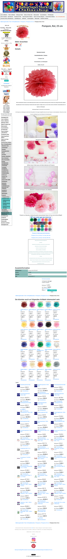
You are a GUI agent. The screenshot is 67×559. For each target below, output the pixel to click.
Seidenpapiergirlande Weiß (25, 402)
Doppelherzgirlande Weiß (25, 384)
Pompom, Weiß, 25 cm (56, 349)
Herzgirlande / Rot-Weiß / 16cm (26, 439)
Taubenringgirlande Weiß (43, 412)
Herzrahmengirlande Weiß (59, 421)
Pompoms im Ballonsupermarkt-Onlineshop (41, 233)
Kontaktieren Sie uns (48, 549)
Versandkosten (47, 288)
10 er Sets (44, 235)
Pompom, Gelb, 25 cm (24, 329)
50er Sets (48, 235)
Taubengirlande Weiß (58, 402)
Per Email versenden (46, 278)
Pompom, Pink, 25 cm (32, 349)
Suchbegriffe (20, 549)
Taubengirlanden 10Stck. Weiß (26, 412)
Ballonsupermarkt (4, 21)
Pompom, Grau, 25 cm (56, 369)
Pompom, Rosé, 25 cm (56, 329)
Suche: (6, 77)
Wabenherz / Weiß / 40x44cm (26, 493)
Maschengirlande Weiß (24, 421)
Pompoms (23, 21)
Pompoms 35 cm (34, 237)
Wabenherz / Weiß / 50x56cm (60, 493)
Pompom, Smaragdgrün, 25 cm (40, 350)
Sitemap (16, 549)
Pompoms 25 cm (30, 21)
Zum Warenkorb (6, 83)
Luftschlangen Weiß (42, 511)
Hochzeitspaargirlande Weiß (59, 384)
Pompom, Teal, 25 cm (56, 309)
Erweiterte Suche (27, 549)
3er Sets (40, 235)
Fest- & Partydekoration (14, 21)
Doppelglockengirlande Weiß (43, 393)
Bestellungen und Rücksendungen (37, 549)
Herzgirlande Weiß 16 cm (25, 448)
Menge (43, 290)
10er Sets (44, 237)
